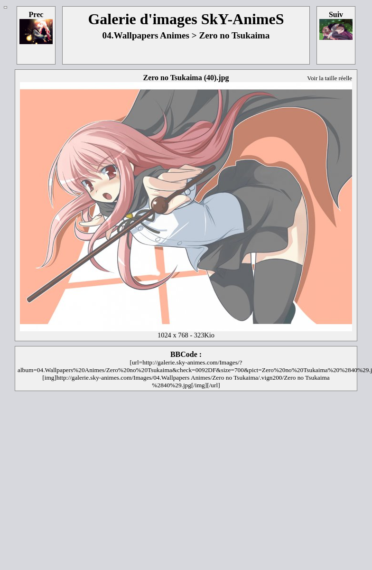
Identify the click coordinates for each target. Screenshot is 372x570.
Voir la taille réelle (329, 78)
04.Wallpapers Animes (145, 35)
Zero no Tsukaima (234, 35)
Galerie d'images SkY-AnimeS (186, 19)
